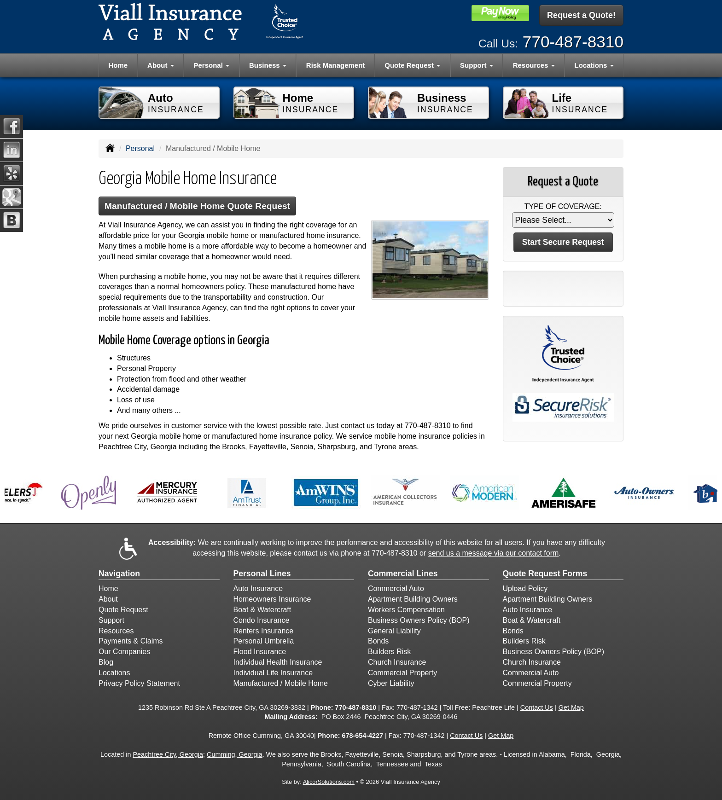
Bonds (378, 641)
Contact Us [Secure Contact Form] (536, 707)
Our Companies (124, 651)
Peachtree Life (493, 707)
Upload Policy (525, 588)
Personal (140, 148)
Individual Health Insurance (277, 662)
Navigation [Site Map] (119, 573)
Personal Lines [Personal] (262, 573)
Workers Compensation (406, 610)
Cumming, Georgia (234, 754)
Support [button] (476, 65)
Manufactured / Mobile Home (280, 683)
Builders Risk (389, 651)
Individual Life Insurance (273, 673)
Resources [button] (534, 65)
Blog (106, 662)
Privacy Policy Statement (139, 683)
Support (111, 620)
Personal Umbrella (263, 641)
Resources (116, 631)
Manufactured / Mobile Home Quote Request (197, 206)
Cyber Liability (391, 683)
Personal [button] (212, 65)
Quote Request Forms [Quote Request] (545, 573)
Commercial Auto (396, 588)
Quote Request (123, 610)
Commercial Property (402, 673)
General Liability (394, 631)
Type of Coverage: (563, 206)
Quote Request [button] (412, 65)
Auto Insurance (258, 588)
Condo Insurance (261, 620)
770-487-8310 (573, 42)
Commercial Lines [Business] (403, 573)
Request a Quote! (581, 15)
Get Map (571, 707)
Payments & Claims (131, 641)
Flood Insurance (259, 651)
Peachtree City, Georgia (168, 754)
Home (118, 65)
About (108, 599)
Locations (114, 673)
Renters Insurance (263, 631)
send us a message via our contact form (493, 553)
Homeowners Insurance (272, 599)
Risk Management (335, 65)
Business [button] (267, 65)
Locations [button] (594, 65)
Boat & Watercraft (262, 610)
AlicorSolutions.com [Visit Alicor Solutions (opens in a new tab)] (329, 781)
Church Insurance (397, 662)
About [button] (160, 65)
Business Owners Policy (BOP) (419, 620)
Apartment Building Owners (413, 599)
